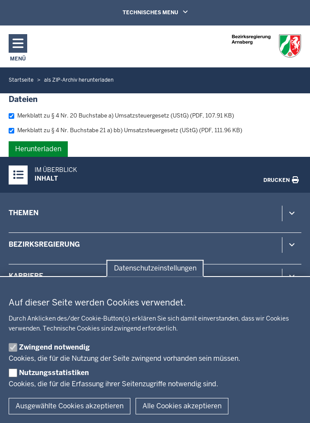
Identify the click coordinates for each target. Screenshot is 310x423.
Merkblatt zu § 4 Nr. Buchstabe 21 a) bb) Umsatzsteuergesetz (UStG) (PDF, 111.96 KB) (125, 130)
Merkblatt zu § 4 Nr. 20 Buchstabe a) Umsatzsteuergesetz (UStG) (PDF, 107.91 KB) (121, 115)
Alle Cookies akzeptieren (181, 405)
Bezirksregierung (44, 244)
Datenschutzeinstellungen (155, 268)
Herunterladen (38, 148)
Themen (23, 212)
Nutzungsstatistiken (54, 372)
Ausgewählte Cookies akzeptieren (69, 405)
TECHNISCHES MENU (167, 12)
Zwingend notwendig (54, 347)
